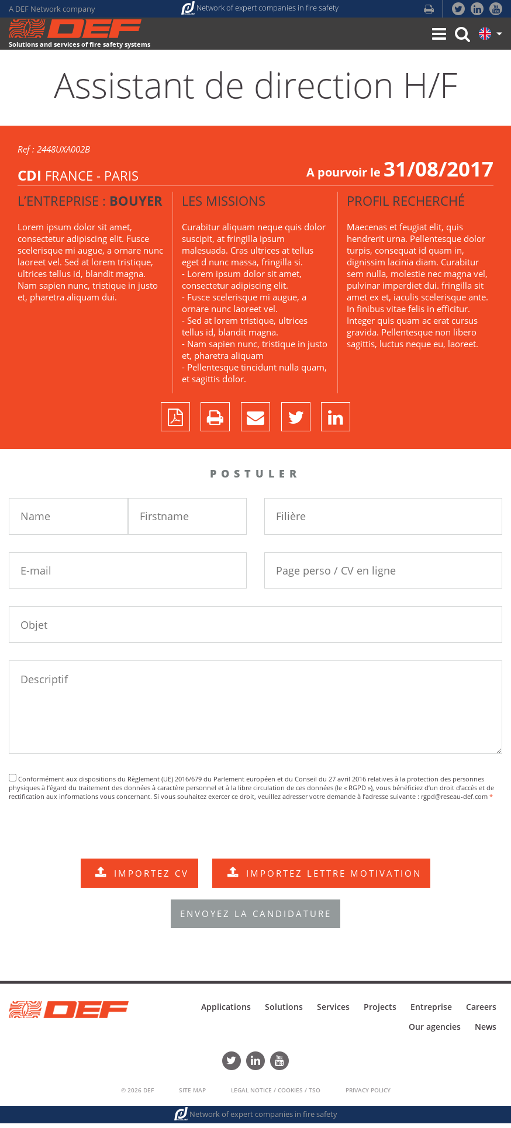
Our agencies (435, 1031)
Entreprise (431, 1011)
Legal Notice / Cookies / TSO (275, 1095)
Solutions (284, 1011)
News (485, 1031)
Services (333, 1011)
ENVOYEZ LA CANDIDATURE (256, 918)
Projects (380, 1011)
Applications (226, 1011)
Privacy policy (368, 1095)
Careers (481, 1011)
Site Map (192, 1095)
